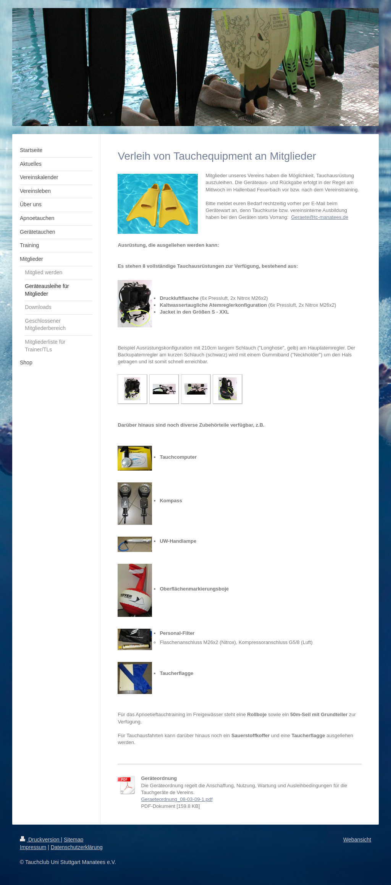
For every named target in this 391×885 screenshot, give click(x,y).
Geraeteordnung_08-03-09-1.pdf (176, 799)
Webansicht (357, 839)
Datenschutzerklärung (77, 847)
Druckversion (40, 839)
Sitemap (73, 839)
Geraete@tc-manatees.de (319, 217)
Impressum (33, 847)
